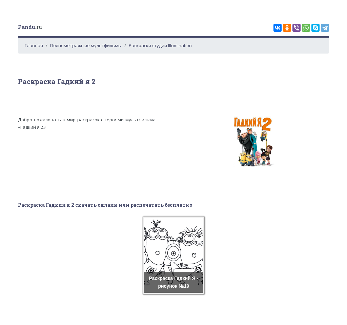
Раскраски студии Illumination (160, 45)
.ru (30, 26)
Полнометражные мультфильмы (86, 45)
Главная (34, 45)
